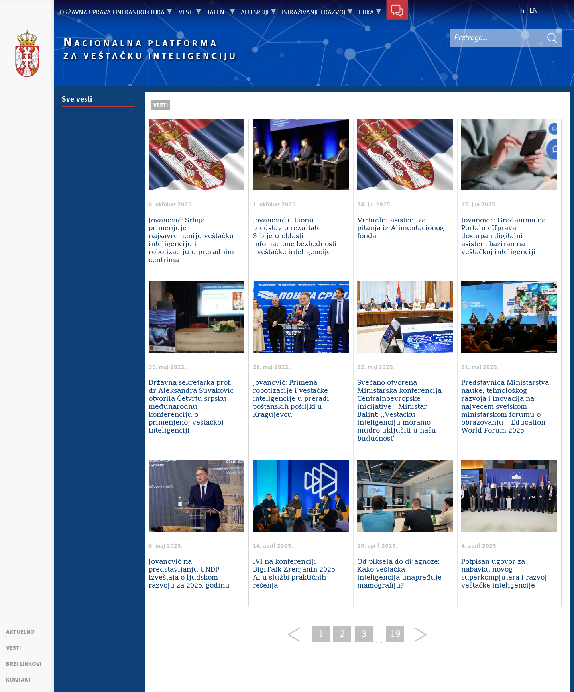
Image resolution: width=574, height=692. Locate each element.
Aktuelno (20, 632)
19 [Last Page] (395, 634)
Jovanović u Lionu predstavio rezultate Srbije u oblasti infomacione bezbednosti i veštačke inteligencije (295, 236)
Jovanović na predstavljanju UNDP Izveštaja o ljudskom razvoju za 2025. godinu (189, 574)
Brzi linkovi (23, 664)
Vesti (13, 648)
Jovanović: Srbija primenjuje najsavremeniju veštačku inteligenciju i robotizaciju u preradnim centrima (191, 240)
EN (533, 11)
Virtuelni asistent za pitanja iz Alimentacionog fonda (400, 228)
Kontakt (18, 680)
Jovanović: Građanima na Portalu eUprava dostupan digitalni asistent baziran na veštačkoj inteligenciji (503, 236)
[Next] (417, 635)
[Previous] (296, 635)
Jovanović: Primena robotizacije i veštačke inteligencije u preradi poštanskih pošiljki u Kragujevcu (291, 399)
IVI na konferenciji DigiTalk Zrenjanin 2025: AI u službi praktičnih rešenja (295, 574)
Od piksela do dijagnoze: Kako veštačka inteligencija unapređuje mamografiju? (399, 574)
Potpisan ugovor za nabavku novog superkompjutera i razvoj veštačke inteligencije (504, 574)
